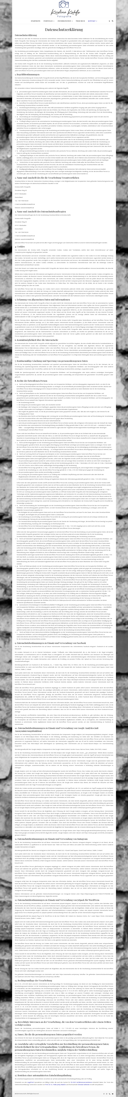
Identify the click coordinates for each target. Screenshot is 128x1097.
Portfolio (48, 21)
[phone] (110, 1094)
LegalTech (30, 1082)
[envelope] (112, 1094)
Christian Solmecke (83, 1084)
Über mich (80, 21)
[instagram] (106, 1094)
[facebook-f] (104, 1094)
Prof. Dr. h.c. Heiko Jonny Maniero (55, 1084)
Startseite (35, 21)
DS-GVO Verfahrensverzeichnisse (81, 1082)
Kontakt (91, 21)
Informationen (64, 21)
